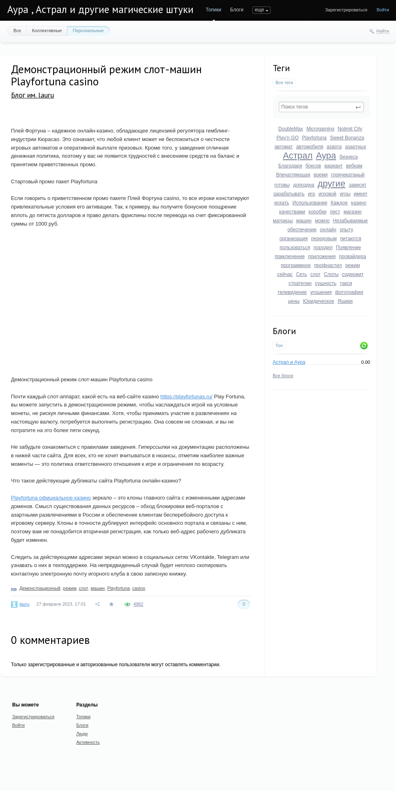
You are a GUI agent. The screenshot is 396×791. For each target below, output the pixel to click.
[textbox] (321, 107)
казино (358, 203)
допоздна (303, 185)
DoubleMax (290, 129)
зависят (357, 185)
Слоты (331, 274)
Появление (348, 247)
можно (322, 221)
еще (259, 10)
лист (335, 212)
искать (281, 203)
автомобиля (309, 147)
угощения (320, 292)
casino (138, 588)
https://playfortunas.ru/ (186, 396)
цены (294, 301)
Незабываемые (350, 221)
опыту (346, 230)
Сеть (301, 274)
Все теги (284, 82)
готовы (282, 185)
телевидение (292, 292)
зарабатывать (288, 194)
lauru (24, 604)
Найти (383, 30)
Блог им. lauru (32, 95)
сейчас (285, 274)
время (320, 175)
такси (346, 283)
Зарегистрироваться (346, 9)
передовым (324, 238)
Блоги (236, 10)
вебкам (354, 166)
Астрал (297, 155)
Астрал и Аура (289, 362)
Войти (383, 9)
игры (345, 194)
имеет (360, 194)
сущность (325, 283)
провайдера (352, 256)
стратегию (300, 283)
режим (352, 265)
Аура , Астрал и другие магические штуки (100, 9)
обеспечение (301, 230)
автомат (284, 147)
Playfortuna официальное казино (51, 498)
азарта (334, 147)
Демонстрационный (39, 588)
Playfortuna (314, 138)
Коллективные (47, 30)
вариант (333, 166)
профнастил (328, 265)
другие (331, 183)
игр (311, 194)
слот (315, 274)
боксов (313, 166)
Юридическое (318, 301)
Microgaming (320, 129)
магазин (353, 212)
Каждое (339, 203)
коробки (318, 212)
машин (304, 221)
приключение (290, 256)
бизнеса (349, 157)
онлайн (328, 230)
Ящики (345, 301)
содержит (353, 274)
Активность (88, 742)
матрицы (283, 221)
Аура (326, 155)
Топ (279, 345)
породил (323, 247)
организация (294, 238)
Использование (310, 203)
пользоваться (295, 247)
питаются (350, 238)
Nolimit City (350, 129)
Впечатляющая (293, 175)
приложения (322, 256)
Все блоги (283, 375)
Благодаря (290, 166)
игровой (327, 194)
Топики (213, 10)
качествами (292, 212)
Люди (82, 733)
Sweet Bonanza (347, 138)
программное (296, 265)
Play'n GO (288, 138)
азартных (355, 147)
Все (17, 30)
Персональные (88, 30)
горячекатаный (348, 175)
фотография (349, 292)
